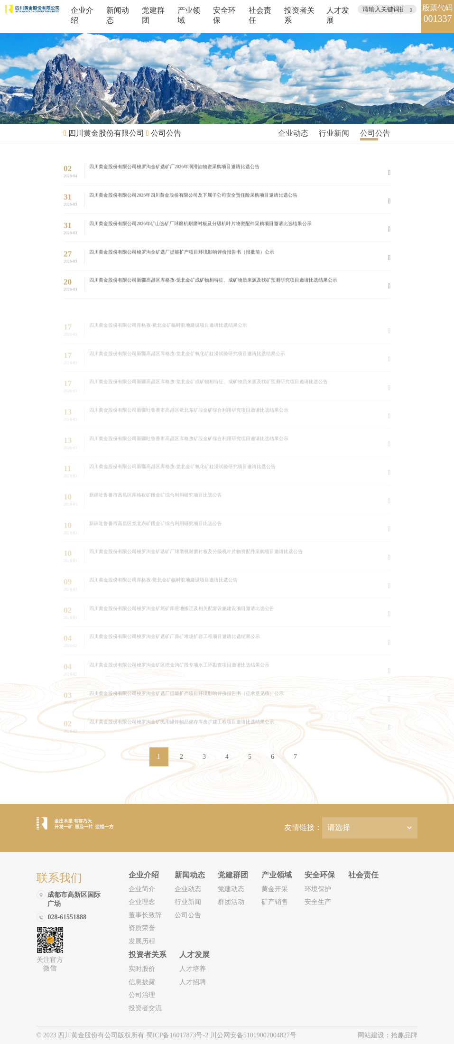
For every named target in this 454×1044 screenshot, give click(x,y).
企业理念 (142, 901)
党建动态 (231, 889)
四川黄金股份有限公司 (106, 133)
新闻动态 (190, 875)
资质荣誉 (142, 928)
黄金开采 (274, 889)
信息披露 (142, 982)
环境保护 (318, 889)
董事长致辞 (145, 915)
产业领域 (276, 875)
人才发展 (194, 955)
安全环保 (320, 875)
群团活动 (231, 901)
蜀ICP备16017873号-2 (178, 1035)
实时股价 (142, 968)
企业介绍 (144, 875)
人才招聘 (192, 982)
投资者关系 (148, 955)
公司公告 (166, 133)
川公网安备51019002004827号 (253, 1035)
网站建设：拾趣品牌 (387, 1035)
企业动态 (293, 133)
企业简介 (142, 889)
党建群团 (233, 875)
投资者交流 (145, 1008)
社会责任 (363, 875)
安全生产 (318, 901)
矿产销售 (274, 901)
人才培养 (192, 968)
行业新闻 (334, 133)
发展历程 (142, 941)
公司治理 (142, 994)
